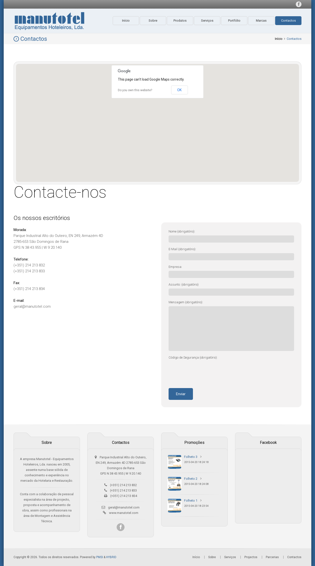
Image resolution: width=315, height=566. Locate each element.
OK (179, 90)
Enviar (181, 394)
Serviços (207, 20)
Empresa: (175, 266)
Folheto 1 (190, 500)
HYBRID (111, 557)
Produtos (180, 20)
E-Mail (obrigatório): (182, 249)
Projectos (250, 557)
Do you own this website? (135, 90)
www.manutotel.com (123, 513)
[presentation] (206, 371)
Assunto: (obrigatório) (184, 284)
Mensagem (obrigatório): (186, 302)
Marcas (261, 20)
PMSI (99, 557)
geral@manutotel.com (124, 507)
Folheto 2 (190, 478)
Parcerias (272, 557)
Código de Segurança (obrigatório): (193, 357)
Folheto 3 (190, 457)
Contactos (288, 20)
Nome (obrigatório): (182, 231)
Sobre (153, 20)
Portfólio (234, 20)
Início (126, 20)
